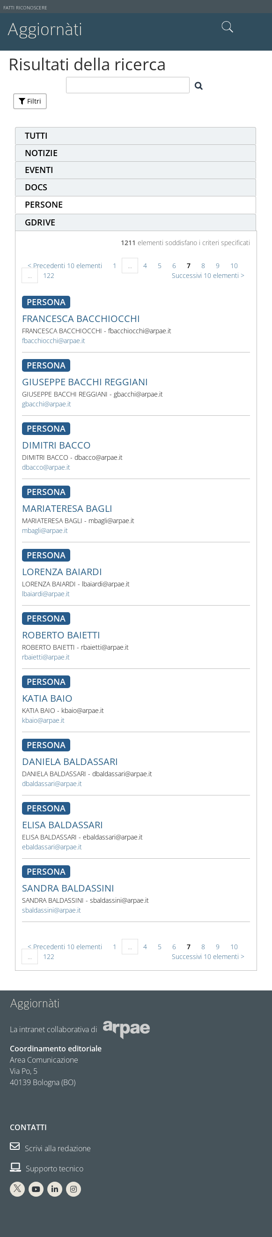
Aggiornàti (44, 29)
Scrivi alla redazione (50, 1148)
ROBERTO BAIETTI (61, 635)
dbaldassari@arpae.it (52, 783)
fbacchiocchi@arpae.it (53, 340)
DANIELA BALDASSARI (70, 761)
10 (234, 265)
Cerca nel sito (227, 27)
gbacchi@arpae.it (46, 403)
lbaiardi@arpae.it (46, 593)
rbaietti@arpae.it (46, 656)
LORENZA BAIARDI (62, 571)
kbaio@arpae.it (43, 720)
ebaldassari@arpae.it (52, 846)
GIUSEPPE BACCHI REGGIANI (85, 381)
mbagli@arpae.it (45, 530)
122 (48, 275)
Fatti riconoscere (25, 8)
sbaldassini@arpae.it (51, 910)
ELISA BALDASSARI (62, 824)
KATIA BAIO (47, 698)
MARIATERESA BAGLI (67, 508)
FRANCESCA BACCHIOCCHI (81, 318)
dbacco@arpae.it (46, 467)
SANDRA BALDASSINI (68, 888)
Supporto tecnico (46, 1168)
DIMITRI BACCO (56, 445)
